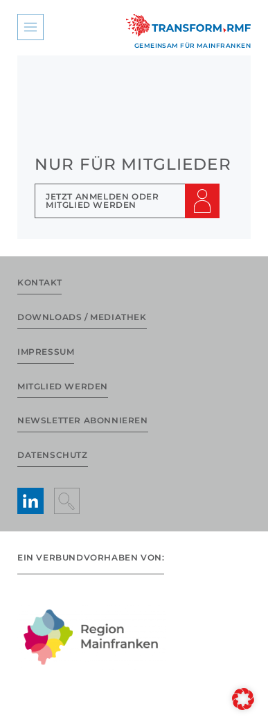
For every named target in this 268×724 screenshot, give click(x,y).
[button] (243, 699)
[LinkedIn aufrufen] (30, 501)
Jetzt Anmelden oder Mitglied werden (102, 200)
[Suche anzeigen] (67, 501)
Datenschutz (52, 455)
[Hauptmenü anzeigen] (30, 27)
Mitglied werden (62, 386)
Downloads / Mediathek (82, 317)
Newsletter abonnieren (82, 420)
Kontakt (39, 282)
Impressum (45, 351)
